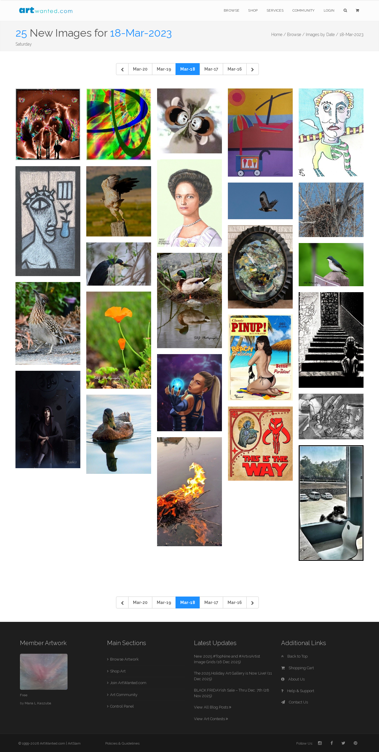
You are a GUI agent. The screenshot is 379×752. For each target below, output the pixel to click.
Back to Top (294, 656)
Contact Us (294, 702)
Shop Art (118, 671)
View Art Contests (211, 719)
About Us (293, 679)
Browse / (296, 34)
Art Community (123, 694)
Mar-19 (164, 69)
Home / (278, 34)
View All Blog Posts (212, 707)
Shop (253, 10)
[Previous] (122, 69)
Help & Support (297, 691)
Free (23, 695)
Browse (231, 10)
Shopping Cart (297, 668)
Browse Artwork (124, 659)
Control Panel (122, 706)
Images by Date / (322, 34)
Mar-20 (140, 69)
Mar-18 (187, 69)
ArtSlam (74, 743)
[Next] (252, 69)
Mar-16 (235, 69)
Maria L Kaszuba (38, 703)
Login (329, 10)
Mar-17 (211, 69)
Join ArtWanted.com (128, 683)
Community (303, 10)
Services (275, 10)
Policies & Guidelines (122, 743)
